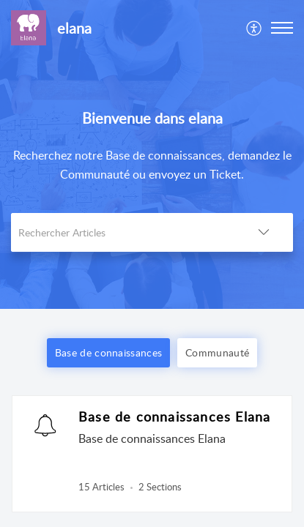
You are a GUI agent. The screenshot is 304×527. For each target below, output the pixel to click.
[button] (254, 28)
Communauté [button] (217, 352)
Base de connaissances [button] (108, 352)
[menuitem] (254, 28)
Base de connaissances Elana (174, 416)
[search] (122, 232)
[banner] (152, 154)
